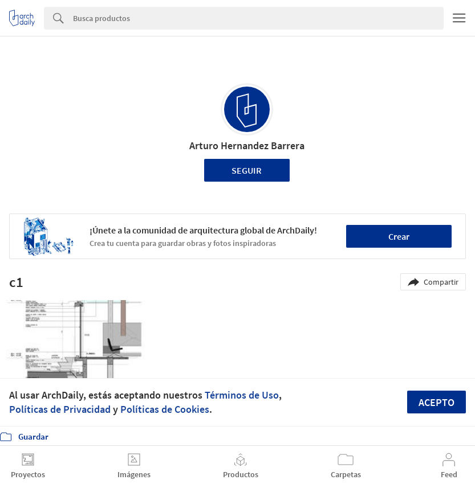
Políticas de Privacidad (60, 409)
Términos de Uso (242, 394)
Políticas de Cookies (164, 409)
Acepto (436, 402)
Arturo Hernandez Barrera (247, 145)
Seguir (247, 170)
